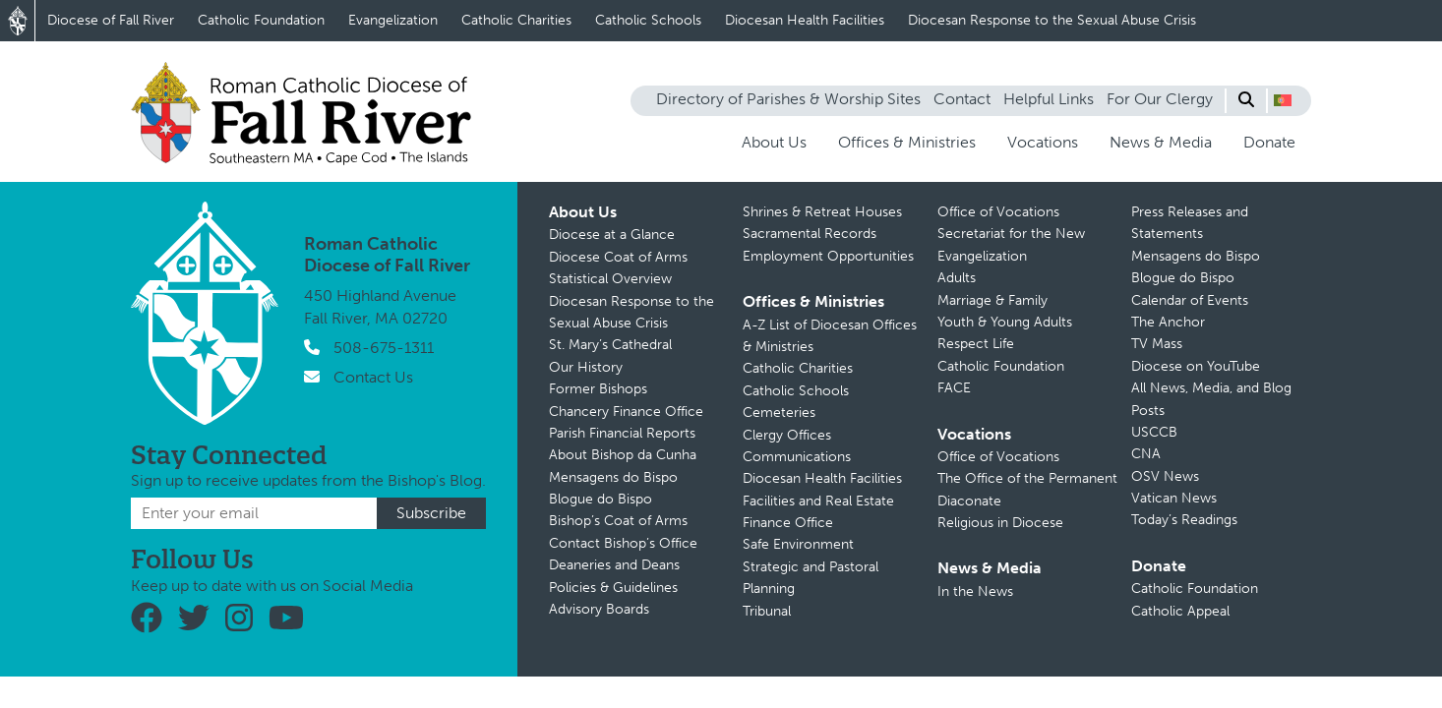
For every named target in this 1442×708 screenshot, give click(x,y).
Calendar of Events (1189, 300)
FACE (954, 388)
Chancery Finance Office (626, 411)
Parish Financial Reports (622, 433)
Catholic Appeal (1180, 611)
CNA (1146, 453)
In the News (975, 591)
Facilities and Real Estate (818, 501)
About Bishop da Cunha (622, 454)
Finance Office (788, 522)
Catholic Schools (648, 20)
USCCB (1154, 432)
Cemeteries (779, 412)
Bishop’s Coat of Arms (618, 520)
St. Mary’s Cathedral (610, 344)
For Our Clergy (1160, 98)
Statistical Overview (610, 278)
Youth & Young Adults (1004, 322)
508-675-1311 (383, 347)
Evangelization (393, 20)
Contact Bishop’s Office (623, 543)
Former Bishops (598, 389)
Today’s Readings (1184, 519)
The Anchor (1168, 322)
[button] (1283, 100)
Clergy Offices (787, 435)
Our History (586, 367)
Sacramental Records (809, 233)
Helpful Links (1048, 98)
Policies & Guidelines (613, 587)
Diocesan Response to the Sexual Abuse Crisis (1052, 20)
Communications (797, 456)
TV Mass (1156, 343)
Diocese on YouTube (1195, 366)
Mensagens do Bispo (613, 477)
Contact (962, 98)
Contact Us (373, 377)
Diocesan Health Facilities (804, 20)
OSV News (1165, 476)
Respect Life (975, 343)
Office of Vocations (998, 212)
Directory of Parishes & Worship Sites (788, 98)
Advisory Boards (599, 609)
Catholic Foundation (261, 20)
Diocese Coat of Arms (618, 257)
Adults (956, 277)
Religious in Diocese (1000, 522)
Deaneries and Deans (614, 565)
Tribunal (767, 611)
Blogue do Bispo (600, 499)
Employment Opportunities (828, 256)
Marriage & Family (992, 300)
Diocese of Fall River (110, 20)
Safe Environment (798, 544)
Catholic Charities (516, 20)
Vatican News (1174, 498)
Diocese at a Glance (612, 234)
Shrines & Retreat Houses (822, 212)
